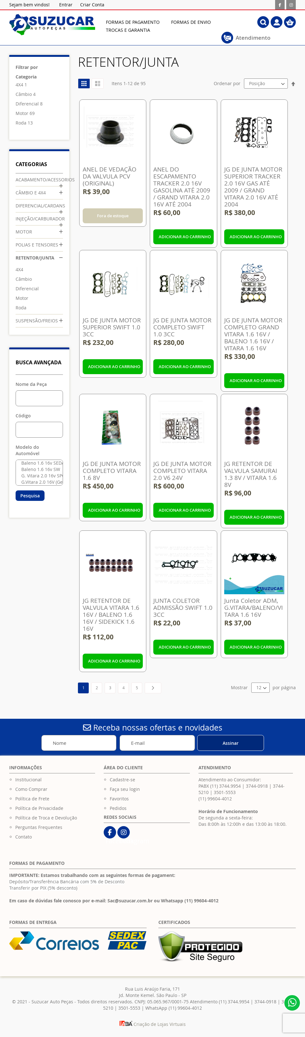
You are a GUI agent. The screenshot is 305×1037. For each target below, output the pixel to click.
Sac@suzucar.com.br (130, 901)
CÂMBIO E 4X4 (31, 193)
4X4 (19, 85)
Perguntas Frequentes (38, 827)
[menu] (170, 26)
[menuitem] (132, 22)
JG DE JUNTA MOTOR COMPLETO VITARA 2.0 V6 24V (182, 471)
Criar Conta (92, 5)
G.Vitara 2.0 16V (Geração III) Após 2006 (38, 482)
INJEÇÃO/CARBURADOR (40, 219)
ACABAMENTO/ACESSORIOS (45, 180)
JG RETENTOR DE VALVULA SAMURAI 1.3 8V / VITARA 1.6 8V (250, 474)
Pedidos (118, 808)
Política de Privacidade (39, 808)
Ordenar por (227, 83)
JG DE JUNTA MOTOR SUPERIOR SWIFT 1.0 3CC (112, 327)
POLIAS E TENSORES (37, 245)
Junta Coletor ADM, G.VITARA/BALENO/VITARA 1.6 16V (253, 607)
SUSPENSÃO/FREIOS (37, 321)
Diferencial (27, 104)
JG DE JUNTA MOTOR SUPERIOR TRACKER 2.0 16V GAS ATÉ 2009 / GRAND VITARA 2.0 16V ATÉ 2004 (253, 186)
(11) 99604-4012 (215, 799)
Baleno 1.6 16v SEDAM (38, 463)
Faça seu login (125, 789)
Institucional (28, 780)
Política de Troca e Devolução (46, 818)
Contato (23, 837)
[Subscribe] (230, 743)
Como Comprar (31, 789)
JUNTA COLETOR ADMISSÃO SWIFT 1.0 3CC (182, 607)
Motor (22, 113)
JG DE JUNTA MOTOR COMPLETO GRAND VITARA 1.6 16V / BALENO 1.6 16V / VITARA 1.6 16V (253, 334)
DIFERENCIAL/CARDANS (40, 206)
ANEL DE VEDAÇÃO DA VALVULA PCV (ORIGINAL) (109, 176)
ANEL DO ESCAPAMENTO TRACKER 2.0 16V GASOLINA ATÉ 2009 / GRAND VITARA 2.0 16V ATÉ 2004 (181, 186)
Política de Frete (32, 799)
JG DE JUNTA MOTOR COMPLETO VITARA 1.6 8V (112, 471)
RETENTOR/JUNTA (35, 258)
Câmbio (24, 94)
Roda (21, 123)
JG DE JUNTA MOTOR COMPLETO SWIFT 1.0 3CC (182, 327)
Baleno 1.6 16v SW (38, 469)
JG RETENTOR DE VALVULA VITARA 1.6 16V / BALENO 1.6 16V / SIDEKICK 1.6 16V (111, 614)
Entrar (66, 5)
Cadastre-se (122, 780)
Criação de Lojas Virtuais (153, 1024)
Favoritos (119, 799)
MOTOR (24, 232)
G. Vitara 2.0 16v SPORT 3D (38, 476)
